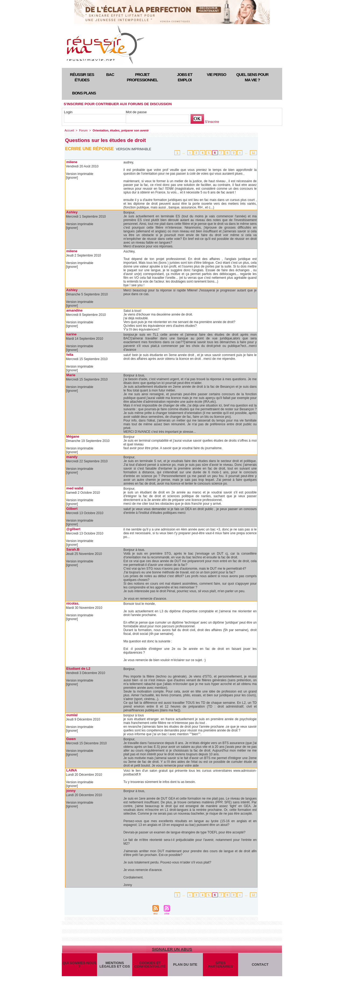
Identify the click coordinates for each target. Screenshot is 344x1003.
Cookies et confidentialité (150, 964)
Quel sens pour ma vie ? (252, 77)
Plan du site (185, 964)
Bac (110, 74)
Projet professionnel (142, 77)
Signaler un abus (172, 949)
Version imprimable (133, 149)
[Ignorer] (72, 178)
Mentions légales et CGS (114, 964)
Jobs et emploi (184, 77)
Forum (83, 130)
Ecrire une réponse (89, 149)
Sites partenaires (220, 964)
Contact (260, 964)
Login (68, 112)
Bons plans (84, 93)
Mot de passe (136, 112)
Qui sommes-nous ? (79, 964)
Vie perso (216, 74)
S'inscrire (212, 122)
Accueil (69, 130)
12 (253, 152)
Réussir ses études (82, 77)
